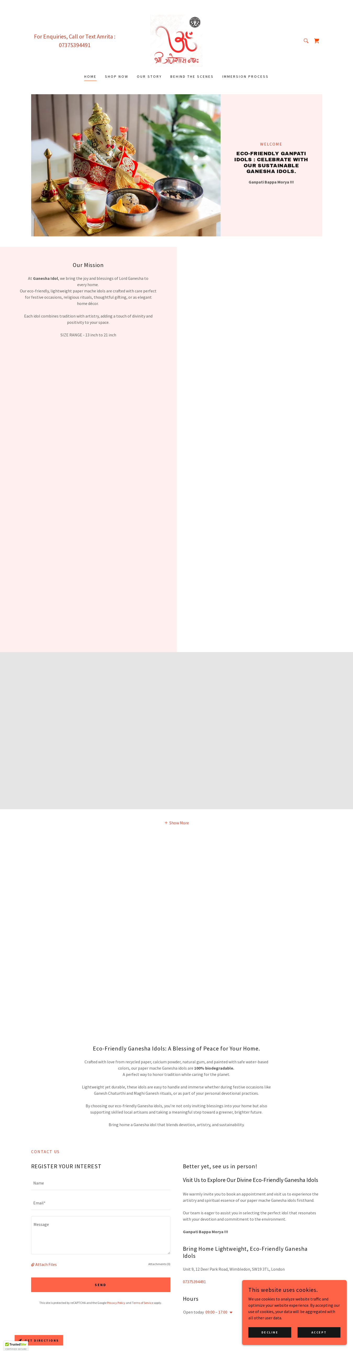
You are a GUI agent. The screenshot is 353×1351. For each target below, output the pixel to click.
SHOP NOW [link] (116, 76)
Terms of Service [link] (142, 1303)
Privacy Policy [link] (116, 1303)
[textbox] (100, 1183)
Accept (319, 1332)
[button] (176, 822)
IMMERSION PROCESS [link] (245, 76)
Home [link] (90, 76)
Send (101, 1284)
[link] (176, 40)
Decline (269, 1332)
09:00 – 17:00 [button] (216, 1312)
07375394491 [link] (75, 45)
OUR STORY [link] (149, 76)
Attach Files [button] (46, 1264)
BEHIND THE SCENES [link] (192, 76)
